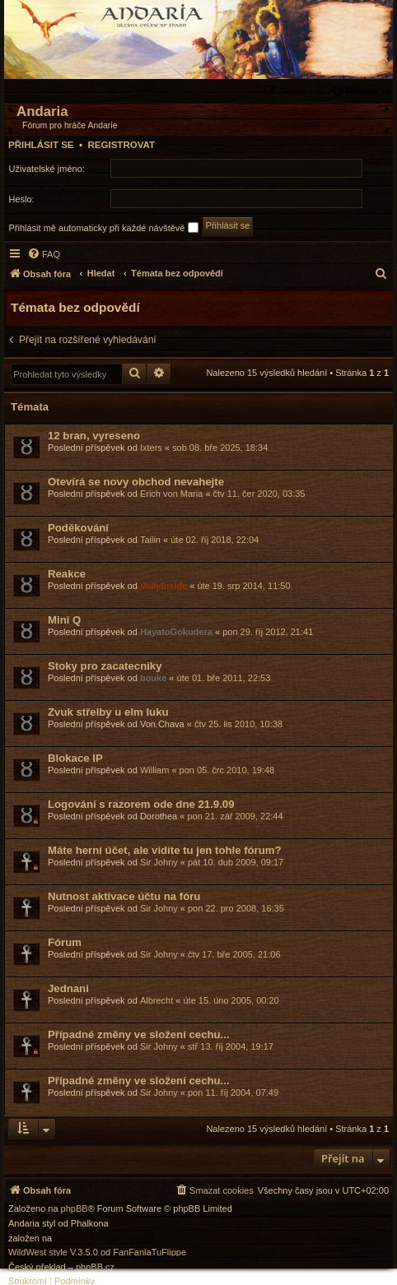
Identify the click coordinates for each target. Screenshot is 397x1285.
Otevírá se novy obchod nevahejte (136, 481)
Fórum (65, 942)
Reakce (67, 574)
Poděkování (78, 528)
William (154, 770)
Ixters (151, 447)
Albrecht (156, 1000)
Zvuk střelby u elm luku (108, 712)
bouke (153, 678)
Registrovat (121, 145)
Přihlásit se (41, 145)
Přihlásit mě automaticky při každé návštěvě (103, 227)
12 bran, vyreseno (94, 435)
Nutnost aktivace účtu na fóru (124, 896)
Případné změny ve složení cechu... (139, 1034)
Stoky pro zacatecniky (105, 666)
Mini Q (64, 620)
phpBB (74, 1209)
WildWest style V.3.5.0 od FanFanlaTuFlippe (97, 1252)
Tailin (150, 540)
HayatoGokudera (176, 632)
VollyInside (163, 586)
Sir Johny (159, 862)
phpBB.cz (95, 1267)
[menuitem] (363, 91)
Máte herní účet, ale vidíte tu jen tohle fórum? (165, 850)
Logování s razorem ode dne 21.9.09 (141, 804)
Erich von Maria (171, 494)
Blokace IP (75, 758)
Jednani (68, 988)
